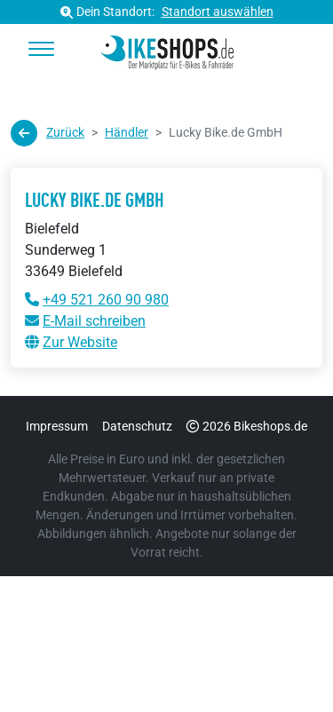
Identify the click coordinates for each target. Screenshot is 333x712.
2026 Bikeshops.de (246, 426)
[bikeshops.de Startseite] (166, 49)
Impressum (57, 426)
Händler (126, 132)
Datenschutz (137, 426)
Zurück (47, 133)
